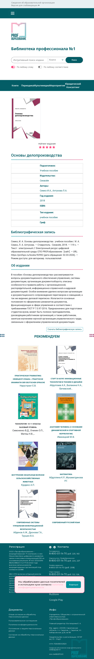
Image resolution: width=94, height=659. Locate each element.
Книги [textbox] (52, 58)
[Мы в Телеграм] (54, 546)
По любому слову (25, 66)
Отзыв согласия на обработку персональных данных (22, 615)
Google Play (56, 599)
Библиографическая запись (33, 231)
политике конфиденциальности (40, 586)
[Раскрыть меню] (12, 13)
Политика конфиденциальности (23, 624)
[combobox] (56, 59)
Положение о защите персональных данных (25, 629)
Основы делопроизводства (36, 154)
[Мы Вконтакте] (50, 546)
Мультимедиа (41, 84)
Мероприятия (57, 84)
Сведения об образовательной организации (33, 2)
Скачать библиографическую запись (65, 328)
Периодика (27, 84)
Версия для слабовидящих (25, 5)
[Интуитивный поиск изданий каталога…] (29, 59)
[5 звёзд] (47, 146)
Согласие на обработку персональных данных (26, 635)
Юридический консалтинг (73, 84)
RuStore (54, 593)
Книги (15, 84)
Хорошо (73, 584)
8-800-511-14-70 (58, 553)
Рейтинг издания (47, 145)
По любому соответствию (56, 66)
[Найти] (74, 59)
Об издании (20, 265)
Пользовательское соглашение (23, 620)
